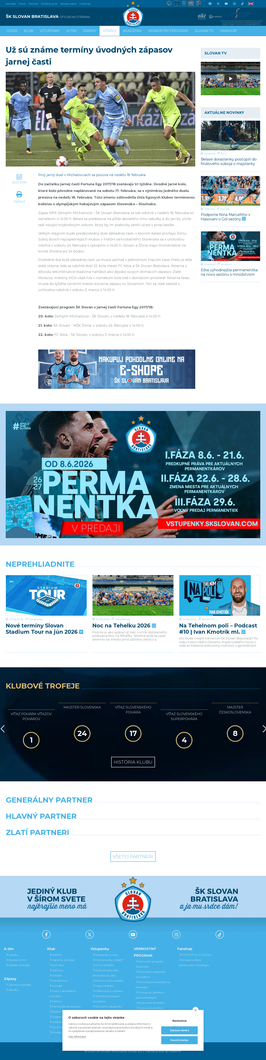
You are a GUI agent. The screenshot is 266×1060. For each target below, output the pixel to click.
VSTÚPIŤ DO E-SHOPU (195, 954)
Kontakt (55, 985)
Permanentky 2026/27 (107, 960)
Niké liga (224, 209)
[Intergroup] (100, 842)
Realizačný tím (16, 960)
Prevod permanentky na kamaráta (153, 984)
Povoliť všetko (179, 1040)
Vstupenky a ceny (104, 954)
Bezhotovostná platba (108, 980)
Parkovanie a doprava (107, 991)
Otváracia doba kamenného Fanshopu (194, 962)
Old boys (56, 970)
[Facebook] (210, 3)
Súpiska (12, 954)
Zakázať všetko (179, 1030)
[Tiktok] (242, 3)
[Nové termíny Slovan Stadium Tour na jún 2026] (46, 589)
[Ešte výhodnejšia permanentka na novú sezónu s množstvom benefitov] (230, 246)
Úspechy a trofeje (61, 960)
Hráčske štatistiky (18, 965)
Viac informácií (77, 1036)
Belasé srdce (68, 3)
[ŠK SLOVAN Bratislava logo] (133, 14)
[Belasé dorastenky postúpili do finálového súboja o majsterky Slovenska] (230, 135)
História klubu (133, 762)
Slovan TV (208, 606)
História (55, 954)
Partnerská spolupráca (65, 1006)
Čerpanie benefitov (149, 1008)
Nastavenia (179, 1020)
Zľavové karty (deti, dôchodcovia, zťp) (105, 973)
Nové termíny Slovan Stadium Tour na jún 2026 (44, 616)
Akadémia (132, 31)
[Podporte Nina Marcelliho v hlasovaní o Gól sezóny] (230, 191)
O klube (55, 975)
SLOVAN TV (204, 31)
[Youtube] (226, 3)
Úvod (12, 31)
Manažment (58, 980)
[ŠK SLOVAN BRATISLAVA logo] (68, 16)
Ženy (223, 153)
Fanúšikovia (122, 606)
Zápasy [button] (89, 31)
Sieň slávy (56, 965)
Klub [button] (28, 31)
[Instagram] (234, 3)
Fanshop (85, 3)
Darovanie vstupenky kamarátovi (107, 1009)
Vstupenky (226, 264)
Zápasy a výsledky (18, 984)
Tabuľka (12, 990)
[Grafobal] (100, 826)
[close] (195, 1010)
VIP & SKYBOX (103, 965)
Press (22, 3)
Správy (109, 31)
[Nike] (132, 809)
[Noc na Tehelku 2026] (132, 589)
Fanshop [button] (228, 31)
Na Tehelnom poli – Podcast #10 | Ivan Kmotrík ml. (218, 616)
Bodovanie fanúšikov (150, 1002)
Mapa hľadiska (102, 985)
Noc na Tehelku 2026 (123, 613)
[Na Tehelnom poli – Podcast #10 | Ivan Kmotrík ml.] (219, 589)
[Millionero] (165, 826)
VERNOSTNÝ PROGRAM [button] (168, 31)
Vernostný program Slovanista (106, 998)
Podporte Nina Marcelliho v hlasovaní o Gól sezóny (225, 216)
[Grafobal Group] (165, 842)
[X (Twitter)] (218, 3)
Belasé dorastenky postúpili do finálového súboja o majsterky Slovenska (229, 161)
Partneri (55, 1001)
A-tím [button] (71, 31)
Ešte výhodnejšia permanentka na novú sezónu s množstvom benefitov (229, 272)
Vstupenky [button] (50, 31)
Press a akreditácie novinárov (62, 993)
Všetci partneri (133, 856)
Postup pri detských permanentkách (150, 995)
